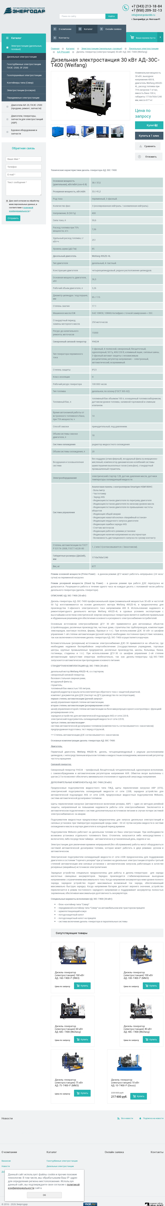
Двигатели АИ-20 (55, 1168)
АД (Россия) (63, 43)
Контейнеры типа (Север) (20, 73)
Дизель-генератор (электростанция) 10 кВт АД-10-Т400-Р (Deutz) (125, 1074)
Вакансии (6, 1151)
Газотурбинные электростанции (62, 1151)
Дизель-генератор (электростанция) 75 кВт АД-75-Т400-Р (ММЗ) (69, 1074)
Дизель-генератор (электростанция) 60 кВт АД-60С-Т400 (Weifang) (69, 1020)
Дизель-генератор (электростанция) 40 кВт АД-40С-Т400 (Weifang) (138, 1020)
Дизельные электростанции (22, 47)
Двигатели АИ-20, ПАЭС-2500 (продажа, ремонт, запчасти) (26, 98)
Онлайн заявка (99, 29)
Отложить (151, 147)
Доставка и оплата (11, 1162)
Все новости (127, 1109)
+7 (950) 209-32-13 (147, 10)
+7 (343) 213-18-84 (147, 6)
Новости (6, 1157)
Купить (151, 116)
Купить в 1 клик (149, 127)
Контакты (119, 29)
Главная (55, 39)
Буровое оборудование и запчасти (24, 123)
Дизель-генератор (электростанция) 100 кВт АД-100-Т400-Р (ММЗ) (138, 966)
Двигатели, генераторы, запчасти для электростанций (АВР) (27, 110)
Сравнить (149, 137)
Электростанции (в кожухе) (21, 81)
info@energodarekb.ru (143, 15)
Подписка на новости (153, 1109)
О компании (63, 29)
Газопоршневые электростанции (24, 66)
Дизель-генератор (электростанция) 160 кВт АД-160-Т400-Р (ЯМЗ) (69, 966)
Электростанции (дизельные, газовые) (26, 38)
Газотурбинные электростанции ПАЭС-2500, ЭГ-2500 (24, 57)
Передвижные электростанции (23, 88)
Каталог (80, 29)
